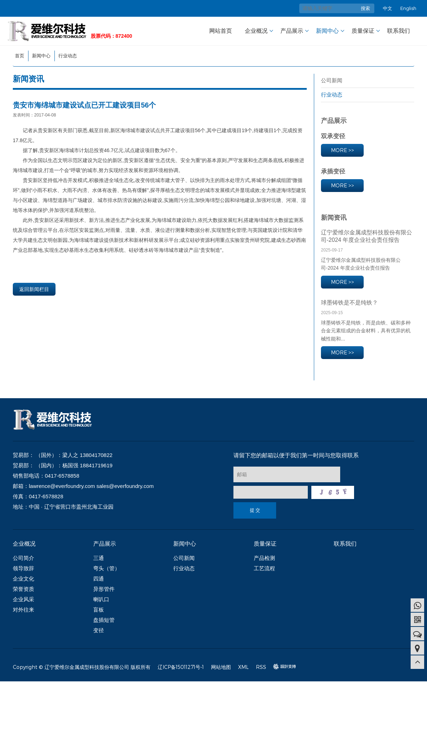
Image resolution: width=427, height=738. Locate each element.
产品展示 (291, 31)
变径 (98, 630)
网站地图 (221, 667)
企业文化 (23, 579)
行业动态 (67, 55)
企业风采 (23, 599)
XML (243, 667)
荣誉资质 (23, 589)
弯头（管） (106, 568)
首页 (19, 55)
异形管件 (104, 589)
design (281, 666)
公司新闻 (331, 80)
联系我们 (398, 31)
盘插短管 (104, 620)
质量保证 (363, 31)
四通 (98, 579)
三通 (98, 558)
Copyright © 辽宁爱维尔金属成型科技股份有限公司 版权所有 (82, 667)
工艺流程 (264, 568)
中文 (387, 8)
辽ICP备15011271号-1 (181, 667)
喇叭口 (101, 599)
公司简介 (23, 558)
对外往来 (23, 610)
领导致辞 (23, 568)
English (408, 8)
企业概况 (256, 31)
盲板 (98, 610)
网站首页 (220, 31)
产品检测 (264, 558)
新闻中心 (327, 31)
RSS (261, 667)
